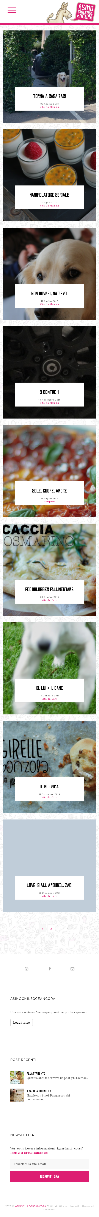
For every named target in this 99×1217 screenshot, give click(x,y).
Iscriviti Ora (49, 1176)
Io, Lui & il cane (49, 688)
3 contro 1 (49, 392)
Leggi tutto (21, 1022)
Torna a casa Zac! (49, 96)
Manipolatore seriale (49, 195)
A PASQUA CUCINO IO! (39, 1091)
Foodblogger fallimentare (49, 589)
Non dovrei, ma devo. (49, 294)
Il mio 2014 (49, 787)
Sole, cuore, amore (49, 491)
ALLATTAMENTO (36, 1073)
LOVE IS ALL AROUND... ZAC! (49, 885)
